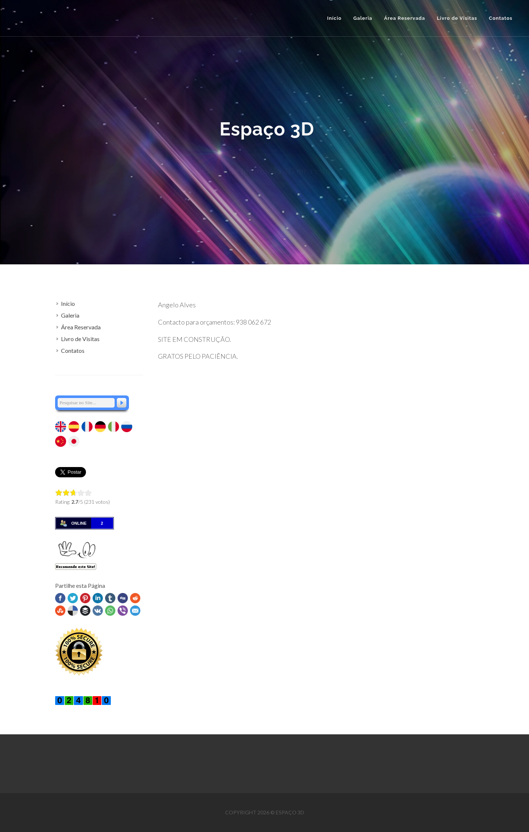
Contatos (72, 350)
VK (98, 610)
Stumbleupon (60, 610)
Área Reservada (81, 326)
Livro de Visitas (80, 338)
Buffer (85, 610)
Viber (123, 610)
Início (334, 18)
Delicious (73, 610)
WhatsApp (110, 610)
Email (135, 610)
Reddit (135, 598)
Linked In (98, 598)
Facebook (60, 598)
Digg (123, 598)
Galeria (70, 315)
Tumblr (110, 598)
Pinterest (85, 598)
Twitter (73, 598)
